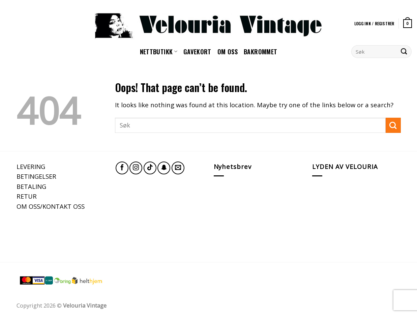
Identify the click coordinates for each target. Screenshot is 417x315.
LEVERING (31, 166)
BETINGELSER (36, 176)
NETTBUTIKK (158, 51)
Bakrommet (260, 51)
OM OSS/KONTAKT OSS (51, 206)
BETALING (31, 186)
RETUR (27, 196)
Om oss (227, 51)
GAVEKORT (197, 51)
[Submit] (404, 51)
